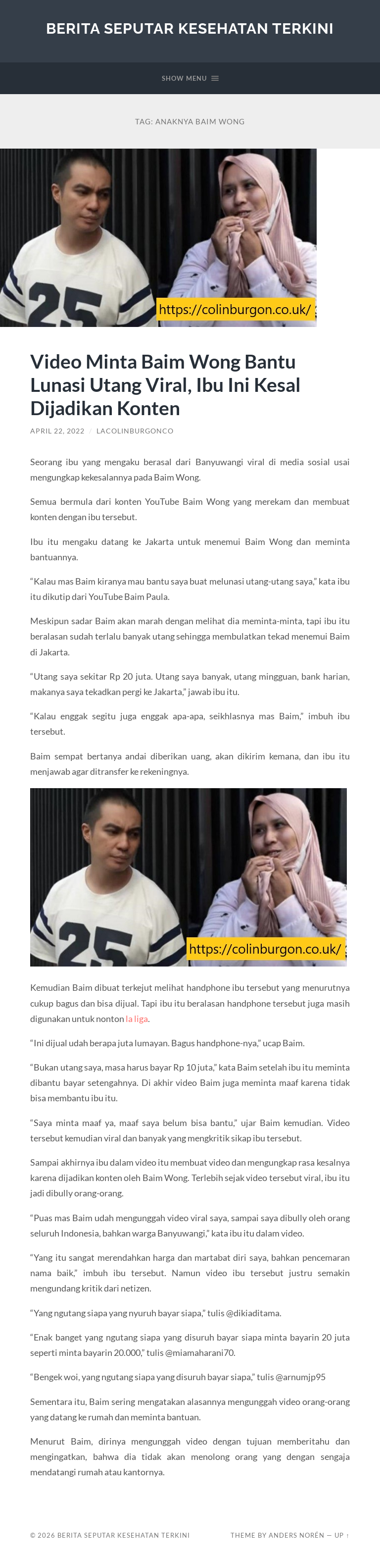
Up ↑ (341, 1535)
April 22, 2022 (57, 431)
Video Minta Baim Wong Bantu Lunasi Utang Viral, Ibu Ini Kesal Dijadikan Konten (165, 384)
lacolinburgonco (135, 431)
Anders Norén (297, 1535)
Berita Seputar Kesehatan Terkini (190, 28)
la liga (137, 1018)
